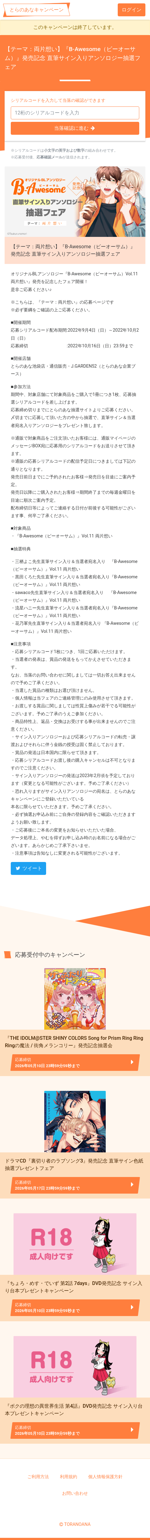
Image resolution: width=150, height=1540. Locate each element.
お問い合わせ (75, 1493)
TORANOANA (77, 1524)
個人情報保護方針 (105, 1476)
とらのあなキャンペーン (37, 10)
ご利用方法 (38, 1476)
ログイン (131, 10)
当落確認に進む (75, 128)
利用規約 (68, 1476)
